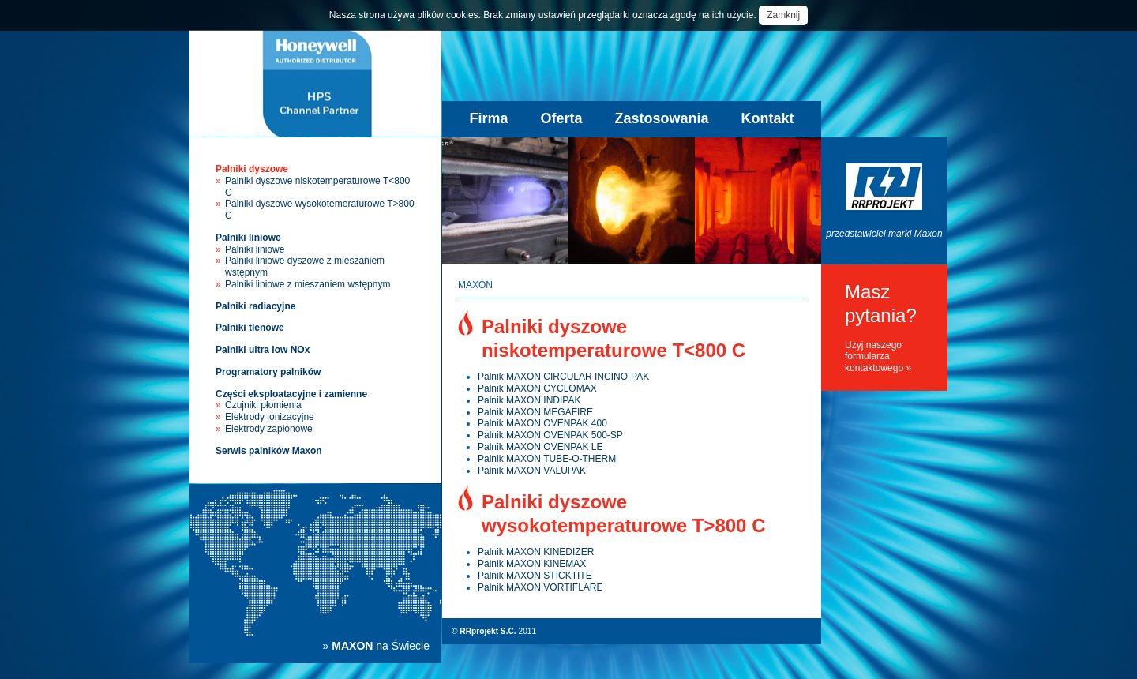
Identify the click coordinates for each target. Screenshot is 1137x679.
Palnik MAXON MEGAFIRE (535, 412)
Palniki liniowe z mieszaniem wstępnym (307, 284)
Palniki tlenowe (250, 327)
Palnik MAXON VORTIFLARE (540, 587)
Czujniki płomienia (263, 405)
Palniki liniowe (248, 237)
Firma (488, 118)
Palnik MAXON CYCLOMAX (537, 388)
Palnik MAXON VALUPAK (532, 470)
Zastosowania (662, 118)
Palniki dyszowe (252, 168)
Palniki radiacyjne (255, 306)
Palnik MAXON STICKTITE (535, 575)
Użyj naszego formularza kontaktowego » (878, 357)
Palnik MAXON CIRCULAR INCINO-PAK (563, 376)
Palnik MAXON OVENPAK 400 (542, 423)
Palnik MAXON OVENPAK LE (540, 446)
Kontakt (767, 118)
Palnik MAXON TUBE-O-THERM (547, 458)
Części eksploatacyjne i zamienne (291, 394)
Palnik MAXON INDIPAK (529, 400)
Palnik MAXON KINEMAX (532, 563)
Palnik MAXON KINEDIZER (536, 551)
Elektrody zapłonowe (269, 428)
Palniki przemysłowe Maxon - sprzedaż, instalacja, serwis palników (315, 83)
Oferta (561, 118)
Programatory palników (268, 371)
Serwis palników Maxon (269, 450)
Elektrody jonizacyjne (269, 416)
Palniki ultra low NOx (263, 349)
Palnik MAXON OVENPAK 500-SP (550, 435)
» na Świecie (376, 646)
